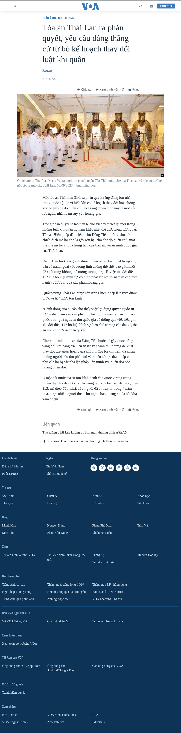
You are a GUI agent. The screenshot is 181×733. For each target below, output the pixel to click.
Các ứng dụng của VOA (107, 666)
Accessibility (55, 722)
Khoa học (143, 496)
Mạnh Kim (9, 525)
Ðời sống (98, 503)
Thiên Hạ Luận (102, 533)
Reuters (47, 70)
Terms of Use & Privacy (108, 621)
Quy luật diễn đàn (58, 621)
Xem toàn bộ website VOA (19, 644)
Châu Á (52, 496)
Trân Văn (143, 525)
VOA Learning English (107, 599)
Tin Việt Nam (55, 466)
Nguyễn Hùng (56, 525)
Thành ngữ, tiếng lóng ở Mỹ (65, 585)
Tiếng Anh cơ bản (13, 585)
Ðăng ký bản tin (12, 466)
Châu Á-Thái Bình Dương (58, 18)
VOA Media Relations (61, 715)
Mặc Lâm (8, 533)
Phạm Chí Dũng (57, 533)
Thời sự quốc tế (56, 474)
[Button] (84, 89)
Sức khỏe (143, 503)
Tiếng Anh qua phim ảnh (18, 599)
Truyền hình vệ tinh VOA (18, 555)
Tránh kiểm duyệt (13, 693)
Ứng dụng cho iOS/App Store (21, 666)
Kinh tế (97, 496)
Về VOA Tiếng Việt (15, 621)
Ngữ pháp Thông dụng (16, 592)
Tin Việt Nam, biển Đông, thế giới (66, 557)
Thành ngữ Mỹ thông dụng (109, 585)
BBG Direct (9, 715)
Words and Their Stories (108, 592)
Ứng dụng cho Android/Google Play (61, 668)
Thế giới (7, 503)
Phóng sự (98, 555)
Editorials (98, 722)
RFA (95, 715)
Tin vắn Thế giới (103, 562)
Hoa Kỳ (52, 503)
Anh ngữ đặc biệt (58, 599)
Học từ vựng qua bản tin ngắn (66, 592)
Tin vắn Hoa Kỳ (147, 555)
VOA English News (15, 722)
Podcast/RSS (10, 474)
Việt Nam (8, 496)
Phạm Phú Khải (102, 525)
